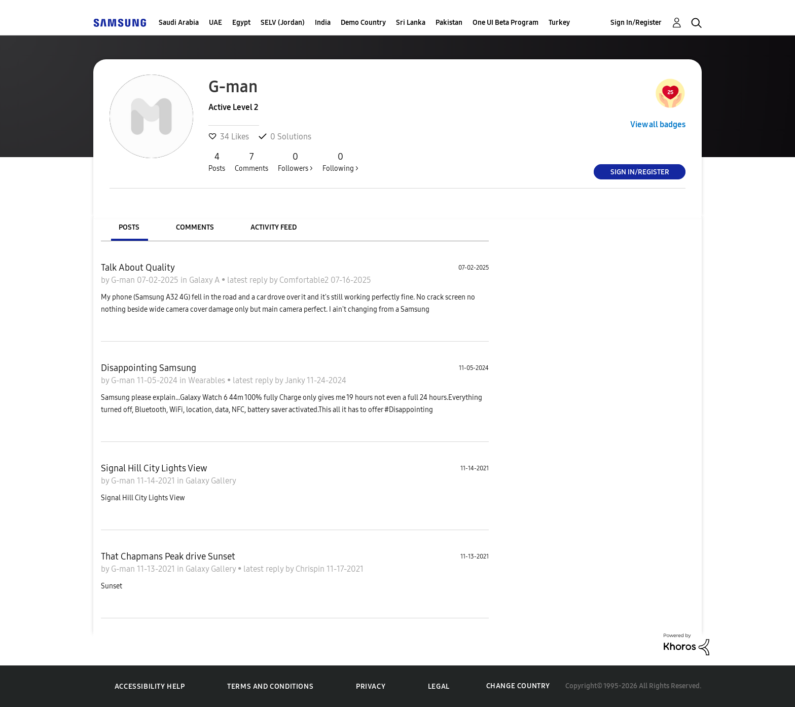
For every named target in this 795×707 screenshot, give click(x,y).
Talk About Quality (138, 267)
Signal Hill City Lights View (154, 468)
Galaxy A (205, 280)
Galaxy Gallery (211, 481)
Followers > (295, 162)
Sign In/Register (636, 22)
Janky (296, 380)
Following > (340, 162)
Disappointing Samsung (148, 368)
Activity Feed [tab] (273, 227)
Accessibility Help (150, 686)
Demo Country (363, 22)
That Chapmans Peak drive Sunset (168, 556)
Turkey (559, 22)
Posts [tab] (129, 227)
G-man (124, 280)
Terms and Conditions (270, 686)
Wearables (207, 380)
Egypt (241, 22)
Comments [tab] (195, 227)
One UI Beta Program (505, 22)
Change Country (518, 686)
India (323, 22)
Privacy (370, 686)
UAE (215, 22)
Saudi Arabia (179, 22)
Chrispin (311, 569)
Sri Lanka (410, 22)
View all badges (657, 124)
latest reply (248, 280)
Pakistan (449, 22)
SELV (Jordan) (283, 22)
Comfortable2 (305, 280)
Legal (439, 686)
